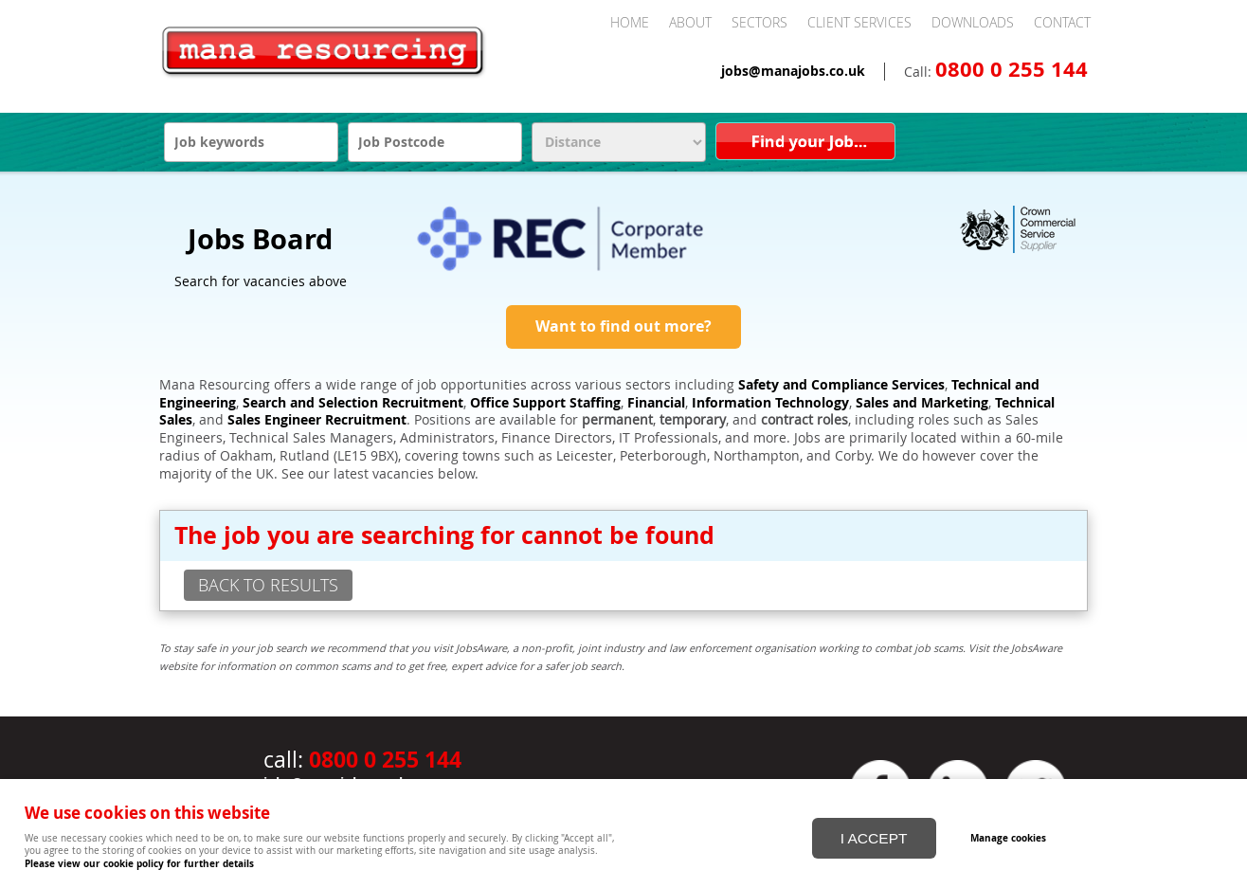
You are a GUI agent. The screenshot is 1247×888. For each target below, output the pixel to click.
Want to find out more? (623, 326)
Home (629, 22)
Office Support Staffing (545, 402)
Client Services (859, 22)
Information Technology (770, 402)
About (690, 22)
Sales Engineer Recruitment (317, 419)
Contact (1062, 22)
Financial (656, 402)
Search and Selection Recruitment (353, 402)
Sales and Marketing (922, 402)
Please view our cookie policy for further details (139, 863)
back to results (268, 584)
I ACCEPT (874, 830)
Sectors (759, 22)
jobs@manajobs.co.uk (793, 71)
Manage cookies (1024, 829)
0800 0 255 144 (1011, 69)
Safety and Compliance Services (841, 384)
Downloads (972, 22)
